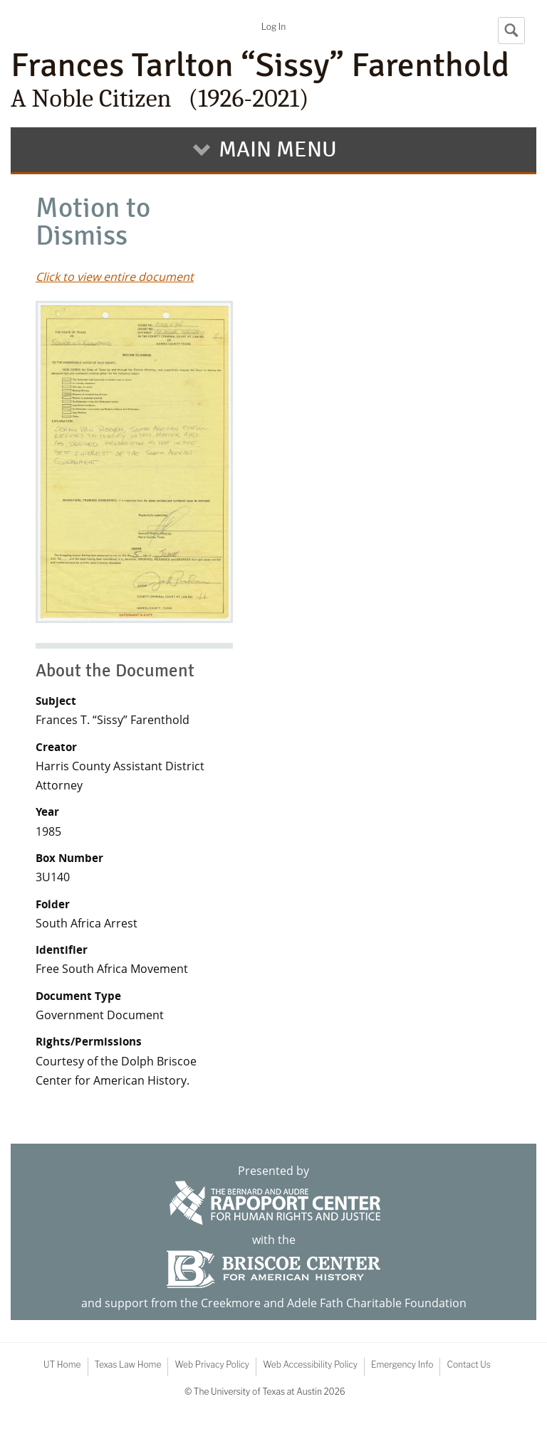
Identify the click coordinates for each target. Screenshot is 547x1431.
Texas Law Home (128, 1364)
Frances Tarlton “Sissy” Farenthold (273, 79)
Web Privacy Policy (211, 1364)
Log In (273, 26)
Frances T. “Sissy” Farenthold (112, 720)
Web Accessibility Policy (310, 1364)
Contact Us (468, 1364)
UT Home (61, 1364)
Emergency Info (402, 1364)
